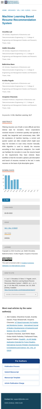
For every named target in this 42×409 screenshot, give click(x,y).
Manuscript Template (12, 378)
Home (4, 10)
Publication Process (12, 366)
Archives (12, 10)
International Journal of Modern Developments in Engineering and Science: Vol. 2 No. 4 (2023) (22, 328)
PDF (7, 200)
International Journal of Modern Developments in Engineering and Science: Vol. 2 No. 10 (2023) (23, 347)
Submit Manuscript (12, 372)
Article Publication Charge (14, 383)
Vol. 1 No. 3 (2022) (23, 10)
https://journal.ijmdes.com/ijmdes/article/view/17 (19, 290)
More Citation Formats (15, 294)
